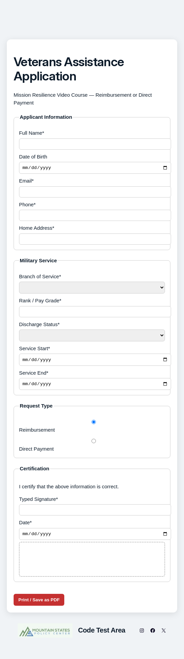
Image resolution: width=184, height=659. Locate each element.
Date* (92, 532)
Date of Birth (92, 164)
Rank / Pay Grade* (92, 308)
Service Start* (92, 357)
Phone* (92, 212)
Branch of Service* (92, 285)
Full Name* (92, 139)
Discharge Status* (92, 332)
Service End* (92, 382)
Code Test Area (101, 634)
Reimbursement (92, 428)
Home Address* (92, 235)
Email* (92, 188)
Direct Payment (92, 447)
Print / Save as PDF (39, 603)
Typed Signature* (92, 508)
